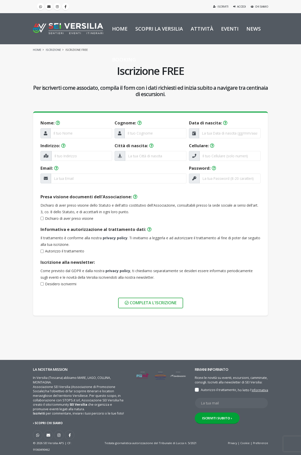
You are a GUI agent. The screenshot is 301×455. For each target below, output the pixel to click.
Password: (202, 168)
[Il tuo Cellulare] (230, 156)
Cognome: (128, 123)
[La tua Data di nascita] (230, 133)
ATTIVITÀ (202, 28)
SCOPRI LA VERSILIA (159, 28)
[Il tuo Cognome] (155, 133)
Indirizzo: (53, 145)
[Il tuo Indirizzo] (81, 156)
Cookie (244, 443)
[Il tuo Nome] (81, 133)
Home (37, 50)
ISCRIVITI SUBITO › (217, 424)
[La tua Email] (118, 178)
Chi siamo (259, 6)
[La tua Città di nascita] (155, 156)
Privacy (231, 443)
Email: (49, 168)
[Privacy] (42, 251)
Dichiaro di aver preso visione (69, 218)
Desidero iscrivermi (60, 283)
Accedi (239, 6)
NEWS (253, 28)
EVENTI (230, 28)
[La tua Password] (230, 178)
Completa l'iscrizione (151, 303)
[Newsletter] (42, 284)
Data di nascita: (208, 123)
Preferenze (260, 443)
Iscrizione (53, 50)
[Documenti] (42, 218)
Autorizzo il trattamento (64, 251)
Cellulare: (201, 145)
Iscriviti (220, 6)
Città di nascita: (134, 145)
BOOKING (124, 59)
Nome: (50, 123)
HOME (119, 28)
